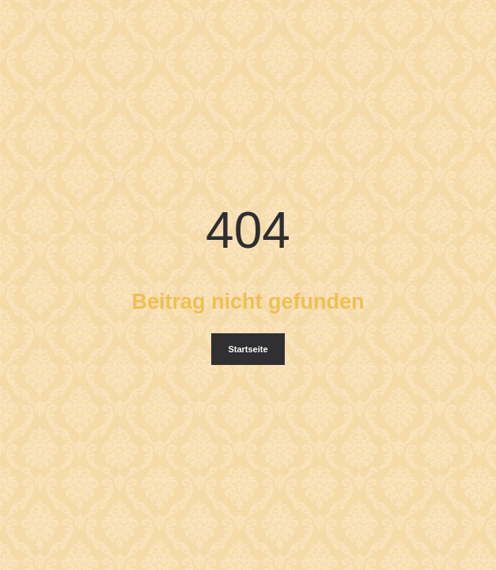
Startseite (247, 349)
